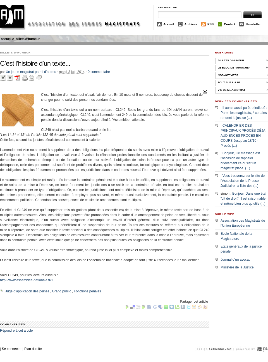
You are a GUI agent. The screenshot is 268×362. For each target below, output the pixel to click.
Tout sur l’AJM (229, 82)
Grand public (61, 291)
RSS (210, 24)
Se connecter (11, 349)
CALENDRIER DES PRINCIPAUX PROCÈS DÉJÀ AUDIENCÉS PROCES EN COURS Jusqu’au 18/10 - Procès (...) (243, 136)
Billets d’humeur (28, 39)
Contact (229, 24)
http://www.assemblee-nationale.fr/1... (28, 280)
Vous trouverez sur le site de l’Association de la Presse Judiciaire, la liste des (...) (243, 181)
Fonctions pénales (87, 291)
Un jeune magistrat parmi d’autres (31, 72)
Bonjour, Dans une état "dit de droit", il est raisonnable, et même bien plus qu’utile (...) (244, 199)
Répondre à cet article (16, 330)
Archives (190, 24)
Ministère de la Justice (237, 267)
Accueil (168, 24)
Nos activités (228, 75)
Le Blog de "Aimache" (234, 67)
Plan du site (33, 349)
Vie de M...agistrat (231, 89)
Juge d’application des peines (27, 291)
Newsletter (253, 24)
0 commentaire (99, 72)
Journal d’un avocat (235, 259)
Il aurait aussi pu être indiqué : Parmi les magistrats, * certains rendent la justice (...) (244, 113)
